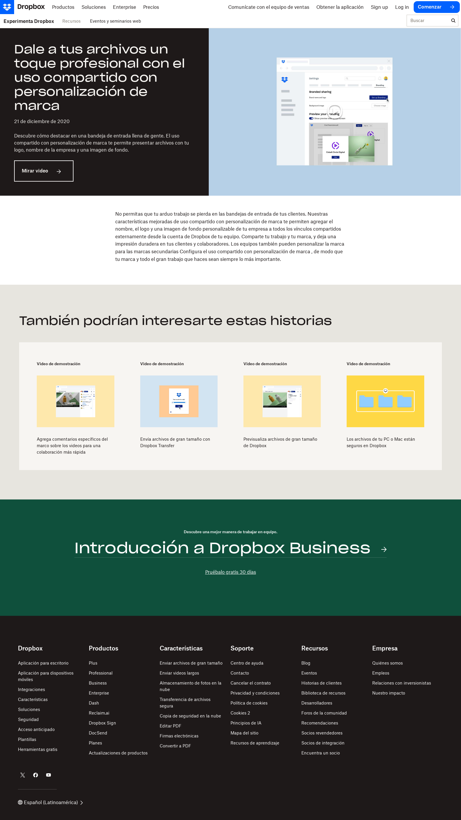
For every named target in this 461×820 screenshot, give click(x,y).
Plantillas (27, 739)
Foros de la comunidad (324, 712)
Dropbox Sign (102, 722)
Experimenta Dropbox (29, 21)
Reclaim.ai (99, 712)
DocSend (98, 732)
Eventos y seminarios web (115, 21)
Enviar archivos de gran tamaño (191, 662)
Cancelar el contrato (250, 682)
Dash (94, 702)
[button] (230, 236)
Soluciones (29, 709)
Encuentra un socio (320, 752)
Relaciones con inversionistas (401, 682)
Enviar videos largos (179, 672)
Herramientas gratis (37, 749)
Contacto (239, 672)
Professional (101, 672)
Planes (95, 742)
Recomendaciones (319, 722)
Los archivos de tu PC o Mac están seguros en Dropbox (381, 442)
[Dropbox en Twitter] (22, 775)
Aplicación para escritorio (43, 662)
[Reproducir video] (335, 112)
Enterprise (99, 692)
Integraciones (31, 689)
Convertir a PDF (175, 745)
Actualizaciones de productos (118, 752)
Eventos (309, 672)
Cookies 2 (240, 712)
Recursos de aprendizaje (254, 742)
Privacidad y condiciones (255, 692)
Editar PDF (170, 725)
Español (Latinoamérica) (50, 802)
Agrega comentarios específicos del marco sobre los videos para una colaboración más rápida (72, 446)
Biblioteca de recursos (323, 692)
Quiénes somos (387, 662)
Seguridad (28, 719)
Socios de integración (323, 742)
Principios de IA (245, 722)
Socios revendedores (322, 732)
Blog (305, 662)
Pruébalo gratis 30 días (230, 572)
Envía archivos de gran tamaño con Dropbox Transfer (175, 442)
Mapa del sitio (244, 732)
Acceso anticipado (36, 729)
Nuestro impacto (388, 692)
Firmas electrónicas (179, 735)
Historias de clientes (321, 682)
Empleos (380, 672)
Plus (93, 662)
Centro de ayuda (246, 662)
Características (33, 699)
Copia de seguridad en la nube (190, 715)
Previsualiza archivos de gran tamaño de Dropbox (280, 442)
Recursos (71, 21)
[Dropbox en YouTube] (48, 775)
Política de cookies (249, 702)
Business (98, 682)
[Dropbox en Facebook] (35, 775)
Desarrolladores (316, 702)
